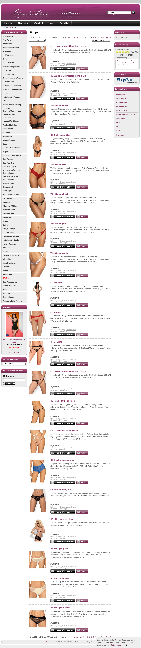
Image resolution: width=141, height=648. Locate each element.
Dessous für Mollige (11, 236)
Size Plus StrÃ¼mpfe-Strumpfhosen (11, 172)
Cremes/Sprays (9, 74)
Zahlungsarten (121, 106)
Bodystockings (9, 229)
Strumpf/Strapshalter (11, 195)
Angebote (6, 307)
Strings (14, 27)
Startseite (8, 23)
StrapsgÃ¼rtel (8, 183)
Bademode (7, 51)
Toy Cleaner (7, 198)
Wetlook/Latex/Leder (11, 210)
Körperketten (8, 129)
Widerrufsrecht (121, 110)
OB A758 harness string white (64, 430)
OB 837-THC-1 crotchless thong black (68, 46)
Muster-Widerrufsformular (125, 114)
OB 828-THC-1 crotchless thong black (68, 371)
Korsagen (6, 248)
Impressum (120, 135)
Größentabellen (122, 98)
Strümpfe (6, 293)
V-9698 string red (58, 164)
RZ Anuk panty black (60, 608)
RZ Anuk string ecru (59, 578)
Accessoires (8, 36)
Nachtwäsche (8, 267)
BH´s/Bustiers (8, 63)
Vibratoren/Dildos (10, 206)
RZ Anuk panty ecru (59, 549)
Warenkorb (38, 23)
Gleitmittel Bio (8, 82)
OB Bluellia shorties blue (62, 460)
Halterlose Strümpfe (11, 240)
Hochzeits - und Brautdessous (9, 116)
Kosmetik (6, 133)
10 (97, 37)
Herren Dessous (9, 244)
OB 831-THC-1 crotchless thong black (68, 76)
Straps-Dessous (9, 286)
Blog (118, 127)
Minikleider (7, 259)
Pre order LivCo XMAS (12, 155)
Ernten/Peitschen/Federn (13, 78)
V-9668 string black (59, 194)
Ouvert (5, 144)
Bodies (5, 225)
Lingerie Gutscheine (11, 255)
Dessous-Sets (8, 233)
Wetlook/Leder (8, 214)
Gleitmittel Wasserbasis (12, 89)
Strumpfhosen (8, 297)
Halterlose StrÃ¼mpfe (11, 97)
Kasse (51, 23)
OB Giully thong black (60, 135)
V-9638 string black (59, 105)
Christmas (7, 70)
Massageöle (7, 136)
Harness (6, 101)
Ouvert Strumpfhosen (11, 148)
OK (126, 645)
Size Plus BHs (8, 163)
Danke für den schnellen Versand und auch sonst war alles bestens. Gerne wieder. (127, 63)
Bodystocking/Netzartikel (13, 67)
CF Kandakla (56, 283)
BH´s (5, 59)
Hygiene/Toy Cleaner (11, 121)
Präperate (6, 152)
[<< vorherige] (73, 37)
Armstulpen (7, 44)
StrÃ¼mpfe (7, 191)
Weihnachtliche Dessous (13, 301)
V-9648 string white (59, 253)
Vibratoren (7, 202)
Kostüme (6, 252)
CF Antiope (55, 312)
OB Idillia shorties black (61, 519)
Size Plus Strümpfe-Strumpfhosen (11, 178)
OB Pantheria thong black (62, 401)
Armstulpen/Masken (11, 48)
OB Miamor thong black (61, 489)
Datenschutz (120, 118)
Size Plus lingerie (10, 167)
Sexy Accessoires (10, 282)
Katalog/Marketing (10, 125)
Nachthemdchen (9, 263)
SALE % (6, 278)
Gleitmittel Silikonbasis (12, 86)
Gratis (5, 93)
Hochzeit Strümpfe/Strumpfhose (12, 110)
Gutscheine (120, 94)
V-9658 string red (58, 223)
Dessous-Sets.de (51, 642)
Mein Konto (23, 23)
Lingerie (7, 27)
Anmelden (64, 23)
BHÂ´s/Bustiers (9, 55)
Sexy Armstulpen (9, 159)
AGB (118, 123)
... (99, 37)
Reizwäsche (7, 274)
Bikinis (5, 221)
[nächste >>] (106, 37)
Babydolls (7, 217)
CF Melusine (56, 342)
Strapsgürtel (8, 187)
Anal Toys (7, 40)
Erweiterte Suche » (114, 15)
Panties (6, 271)
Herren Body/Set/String (12, 105)
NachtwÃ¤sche (9, 140)
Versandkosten (14, 352)
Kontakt (119, 131)
